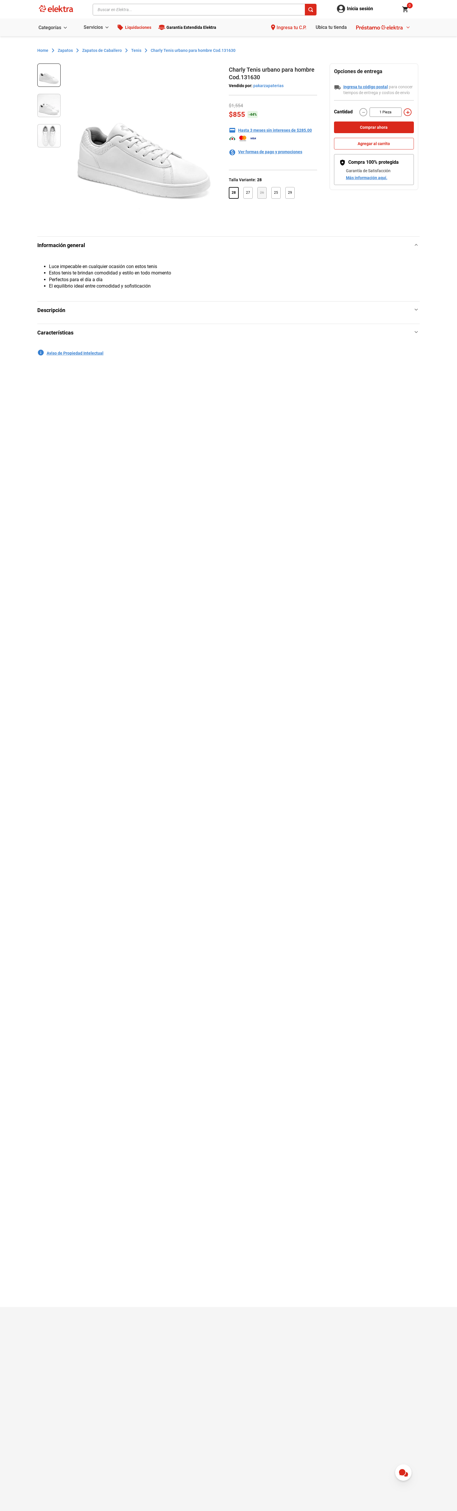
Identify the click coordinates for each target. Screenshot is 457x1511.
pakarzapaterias (268, 85)
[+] (408, 112)
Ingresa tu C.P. (291, 27)
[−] (363, 112)
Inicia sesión (360, 8)
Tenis (136, 50)
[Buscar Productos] (311, 9)
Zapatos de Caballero (102, 50)
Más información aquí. (366, 177)
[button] (234, 193)
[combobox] (205, 9)
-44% (253, 114)
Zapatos (65, 50)
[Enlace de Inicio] (42, 50)
